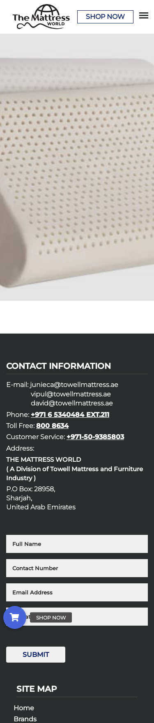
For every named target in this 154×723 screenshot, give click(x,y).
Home (24, 708)
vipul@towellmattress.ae (71, 394)
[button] (14, 617)
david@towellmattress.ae (72, 403)
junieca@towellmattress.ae (74, 385)
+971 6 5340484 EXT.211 (70, 415)
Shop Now (105, 17)
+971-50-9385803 (95, 437)
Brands (25, 719)
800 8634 (52, 426)
